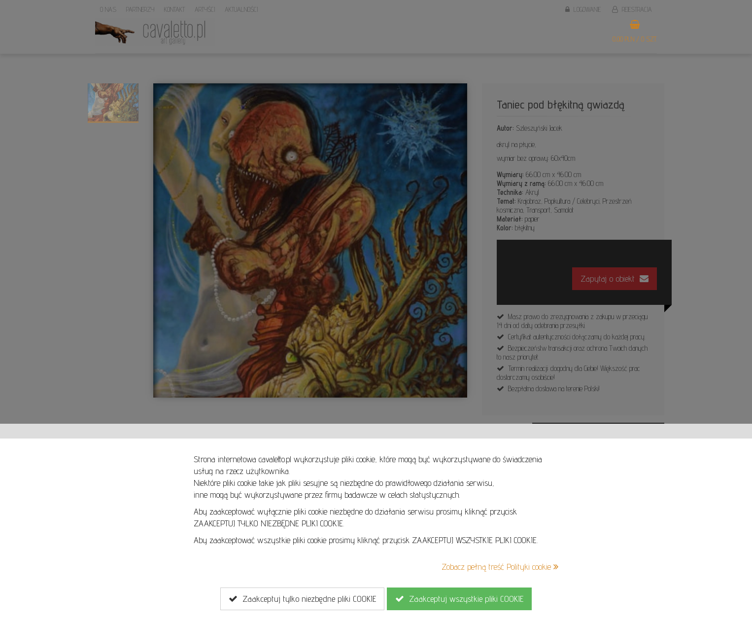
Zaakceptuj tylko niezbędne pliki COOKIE (302, 599)
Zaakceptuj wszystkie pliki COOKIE (459, 599)
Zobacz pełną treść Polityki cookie (500, 566)
